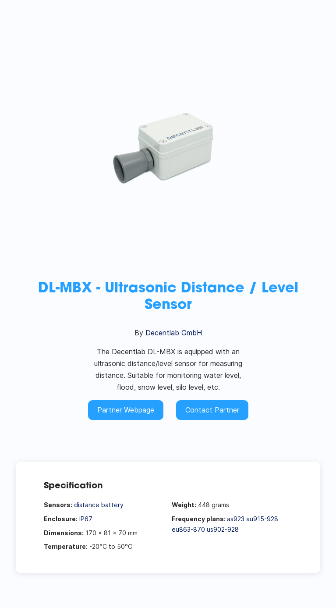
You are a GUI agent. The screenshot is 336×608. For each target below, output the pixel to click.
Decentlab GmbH (173, 332)
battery (112, 504)
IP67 (85, 519)
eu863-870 (188, 529)
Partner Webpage (125, 409)
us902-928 (223, 529)
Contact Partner (212, 409)
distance (86, 504)
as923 (235, 519)
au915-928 (262, 519)
